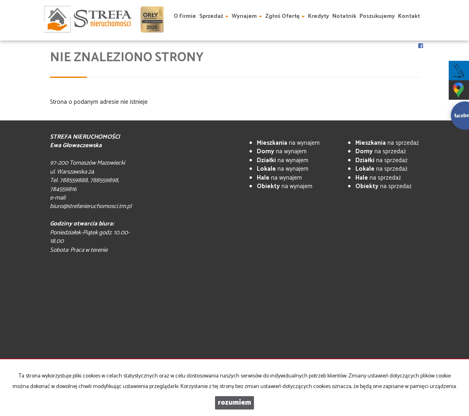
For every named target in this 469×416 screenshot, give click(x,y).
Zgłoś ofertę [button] (285, 16)
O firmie (185, 16)
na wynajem (288, 143)
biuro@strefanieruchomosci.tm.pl (90, 206)
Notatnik (344, 16)
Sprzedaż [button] (213, 16)
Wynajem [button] (247, 16)
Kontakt (409, 16)
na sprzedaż (387, 143)
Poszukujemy (377, 16)
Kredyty (318, 16)
